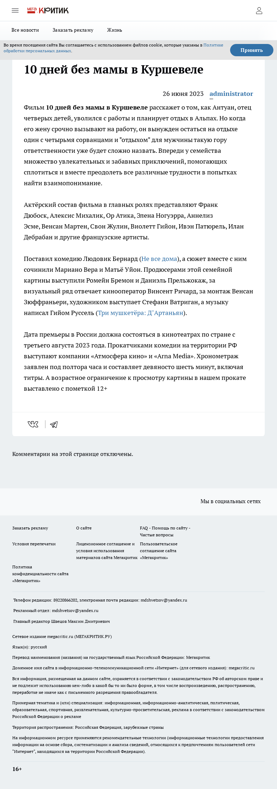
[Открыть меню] (15, 10)
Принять (252, 50)
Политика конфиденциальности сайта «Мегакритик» (40, 573)
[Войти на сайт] (259, 10)
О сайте (84, 528)
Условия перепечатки (34, 543)
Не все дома (159, 258)
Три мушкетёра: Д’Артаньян (140, 313)
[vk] (33, 424)
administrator (231, 93)
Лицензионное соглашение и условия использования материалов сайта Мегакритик (106, 550)
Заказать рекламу (73, 30)
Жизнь (114, 30)
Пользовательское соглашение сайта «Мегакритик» (158, 550)
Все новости (25, 30)
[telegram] (56, 424)
